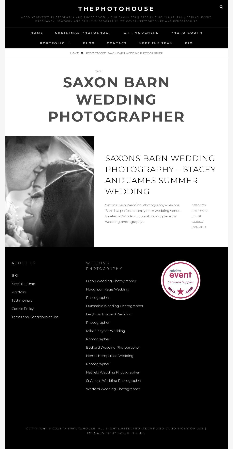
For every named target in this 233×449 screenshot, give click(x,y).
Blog (89, 43)
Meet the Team (156, 43)
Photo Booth (186, 33)
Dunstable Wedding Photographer (114, 306)
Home (37, 33)
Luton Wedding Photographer (111, 281)
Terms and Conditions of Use (35, 317)
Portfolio (52, 43)
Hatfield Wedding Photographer (112, 372)
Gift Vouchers (141, 33)
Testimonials (22, 300)
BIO (189, 43)
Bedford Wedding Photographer (113, 347)
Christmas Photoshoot (83, 33)
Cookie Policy (23, 309)
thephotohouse (116, 8)
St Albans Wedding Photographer (114, 381)
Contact (117, 43)
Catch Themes (132, 432)
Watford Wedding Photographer (113, 389)
